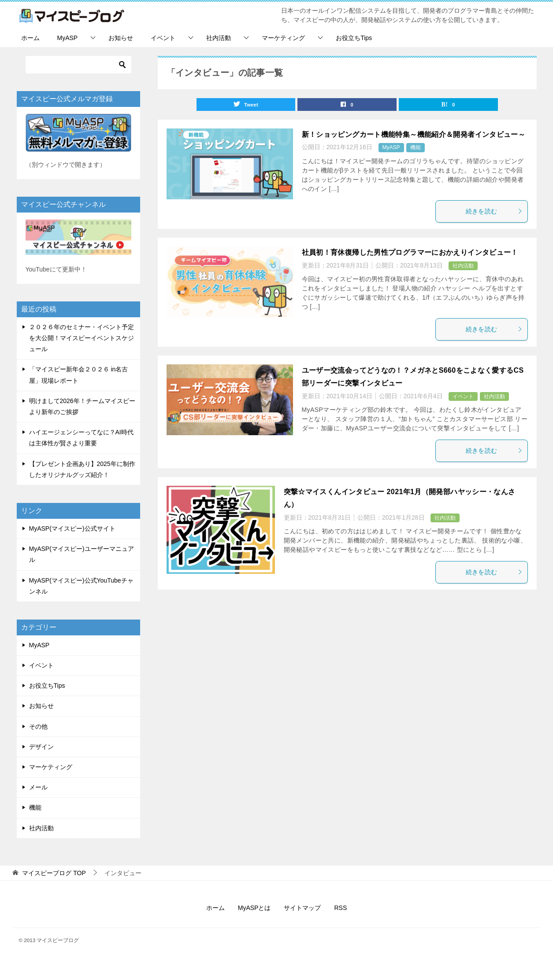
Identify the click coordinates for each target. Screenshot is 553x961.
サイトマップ (302, 907)
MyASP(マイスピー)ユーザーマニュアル (81, 554)
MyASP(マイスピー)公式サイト (72, 528)
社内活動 (218, 37)
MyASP (67, 37)
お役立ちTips (354, 37)
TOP (53, 873)
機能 (415, 148)
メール (38, 787)
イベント (163, 37)
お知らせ (120, 37)
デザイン (41, 746)
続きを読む (494, 211)
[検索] (78, 64)
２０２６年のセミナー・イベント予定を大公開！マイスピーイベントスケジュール (81, 337)
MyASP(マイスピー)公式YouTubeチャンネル (81, 586)
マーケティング (283, 37)
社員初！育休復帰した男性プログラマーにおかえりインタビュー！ (410, 253)
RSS (340, 907)
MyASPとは (254, 907)
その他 (38, 726)
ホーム (30, 37)
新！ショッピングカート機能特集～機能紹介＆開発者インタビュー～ (414, 135)
